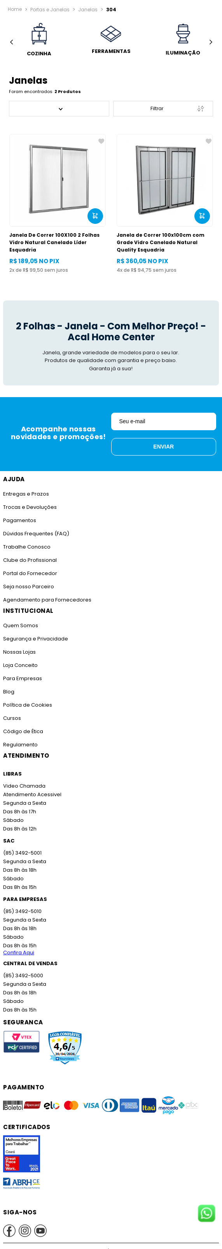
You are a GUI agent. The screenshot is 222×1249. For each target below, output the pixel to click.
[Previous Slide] (11, 42)
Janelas (88, 8)
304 (111, 8)
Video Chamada (24, 786)
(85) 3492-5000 (23, 975)
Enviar (163, 446)
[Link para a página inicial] (14, 9)
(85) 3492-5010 (22, 911)
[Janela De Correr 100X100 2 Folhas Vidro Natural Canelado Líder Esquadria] (57, 203)
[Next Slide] (210, 42)
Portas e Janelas (50, 8)
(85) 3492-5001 (22, 853)
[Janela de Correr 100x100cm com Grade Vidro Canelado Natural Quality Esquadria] (165, 203)
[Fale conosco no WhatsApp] (206, 1214)
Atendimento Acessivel (32, 794)
